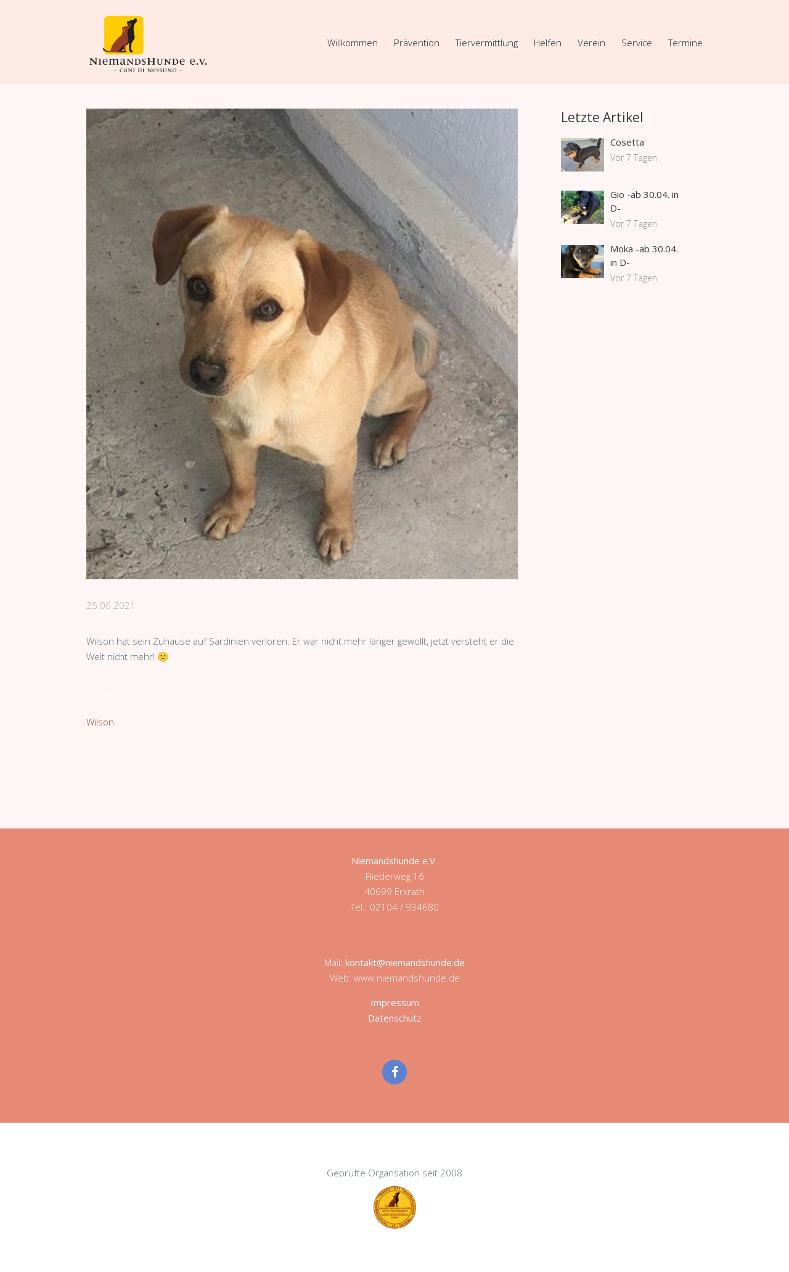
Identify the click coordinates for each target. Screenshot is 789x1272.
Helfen (548, 42)
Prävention (416, 42)
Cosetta (627, 142)
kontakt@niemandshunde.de (405, 962)
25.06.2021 (111, 605)
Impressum (394, 1002)
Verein (591, 42)
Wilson (100, 722)
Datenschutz (395, 1018)
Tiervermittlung (487, 42)
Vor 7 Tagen (633, 157)
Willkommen (352, 42)
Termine (685, 42)
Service (636, 42)
